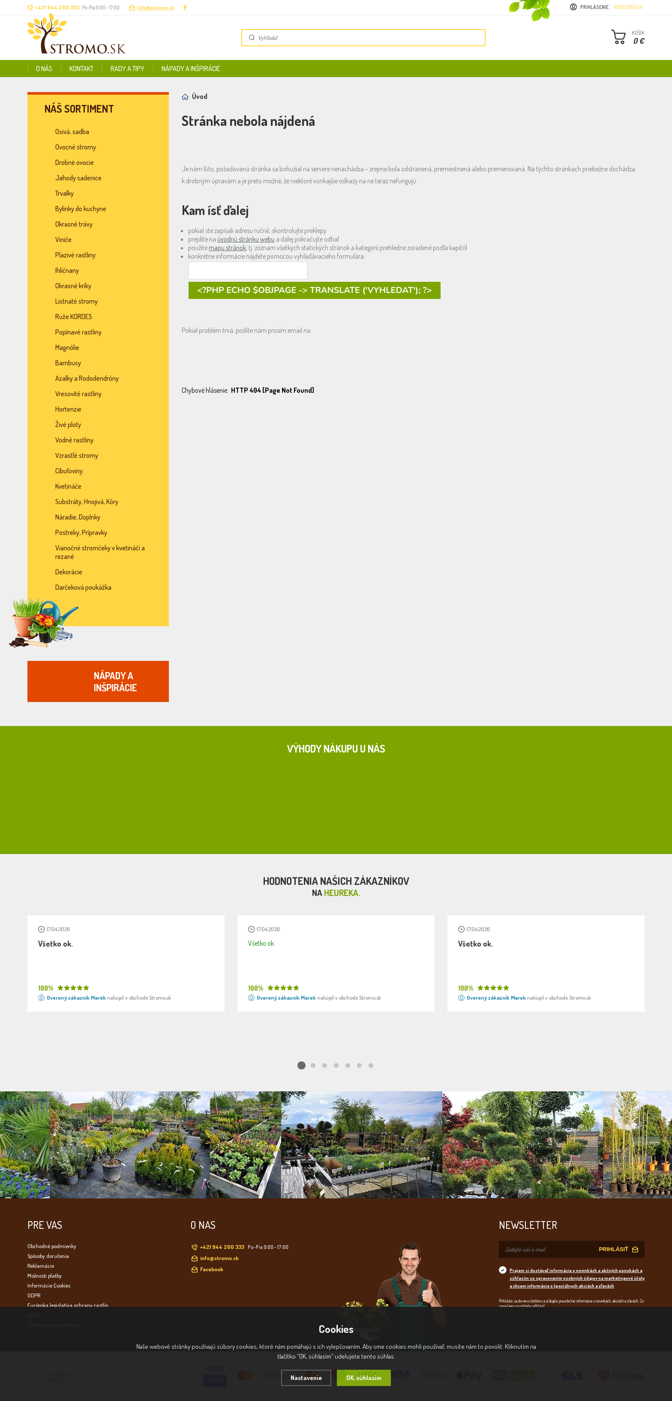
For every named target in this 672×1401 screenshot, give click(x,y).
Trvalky (64, 193)
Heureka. (342, 892)
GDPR (33, 1295)
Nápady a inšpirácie (191, 68)
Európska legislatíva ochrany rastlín (67, 1305)
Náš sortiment (79, 108)
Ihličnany (67, 270)
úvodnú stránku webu (246, 239)
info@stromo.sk (155, 7)
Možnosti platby (44, 1275)
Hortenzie (68, 409)
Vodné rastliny (74, 440)
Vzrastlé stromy (76, 455)
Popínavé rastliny (78, 332)
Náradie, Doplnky (77, 517)
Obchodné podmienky (51, 1246)
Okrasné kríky (73, 285)
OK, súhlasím (363, 1378)
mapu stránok (227, 247)
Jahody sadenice (78, 177)
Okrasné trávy (74, 224)
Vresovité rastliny (78, 393)
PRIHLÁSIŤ (613, 1249)
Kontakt (81, 68)
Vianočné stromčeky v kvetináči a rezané (100, 552)
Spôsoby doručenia (48, 1255)
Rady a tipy (127, 68)
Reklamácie (40, 1265)
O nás (44, 68)
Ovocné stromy (75, 147)
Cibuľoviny (69, 470)
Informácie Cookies (48, 1285)
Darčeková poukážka (83, 587)
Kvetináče (68, 486)
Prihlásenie (594, 7)
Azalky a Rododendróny (87, 378)
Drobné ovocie (74, 162)
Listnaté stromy (76, 301)
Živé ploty (68, 424)
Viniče (63, 239)
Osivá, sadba (72, 131)
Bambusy (68, 362)
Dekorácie (68, 572)
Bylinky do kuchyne (80, 208)
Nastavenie (306, 1378)
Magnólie (67, 347)
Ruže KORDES (73, 316)
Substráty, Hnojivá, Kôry (86, 501)
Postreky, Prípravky (81, 532)
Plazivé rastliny (75, 255)
